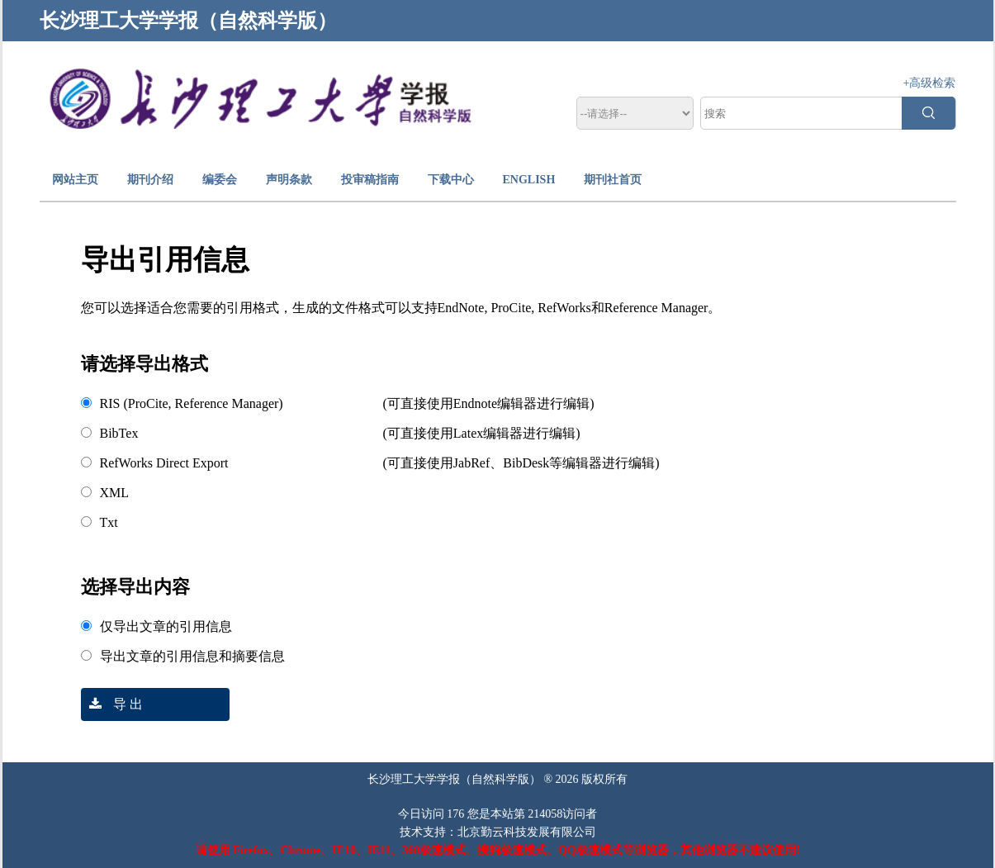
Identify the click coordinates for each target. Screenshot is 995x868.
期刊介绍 (150, 179)
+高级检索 (929, 83)
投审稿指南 (370, 179)
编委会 (219, 179)
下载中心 (451, 179)
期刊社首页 (613, 179)
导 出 (112, 704)
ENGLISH (529, 179)
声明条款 (289, 179)
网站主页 (75, 179)
